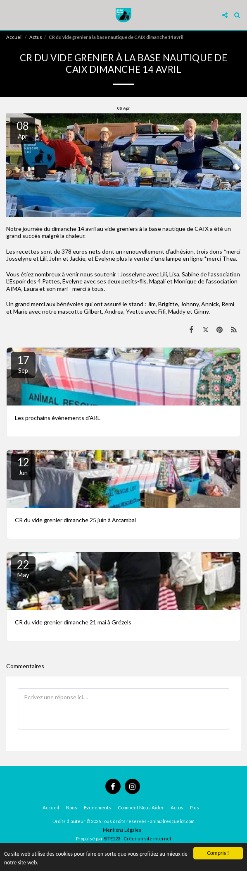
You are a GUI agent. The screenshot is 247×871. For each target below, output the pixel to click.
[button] (9, 15)
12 (23, 466)
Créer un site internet (147, 838)
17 (23, 363)
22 (23, 568)
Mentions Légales (122, 830)
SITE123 (112, 838)
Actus (35, 37)
